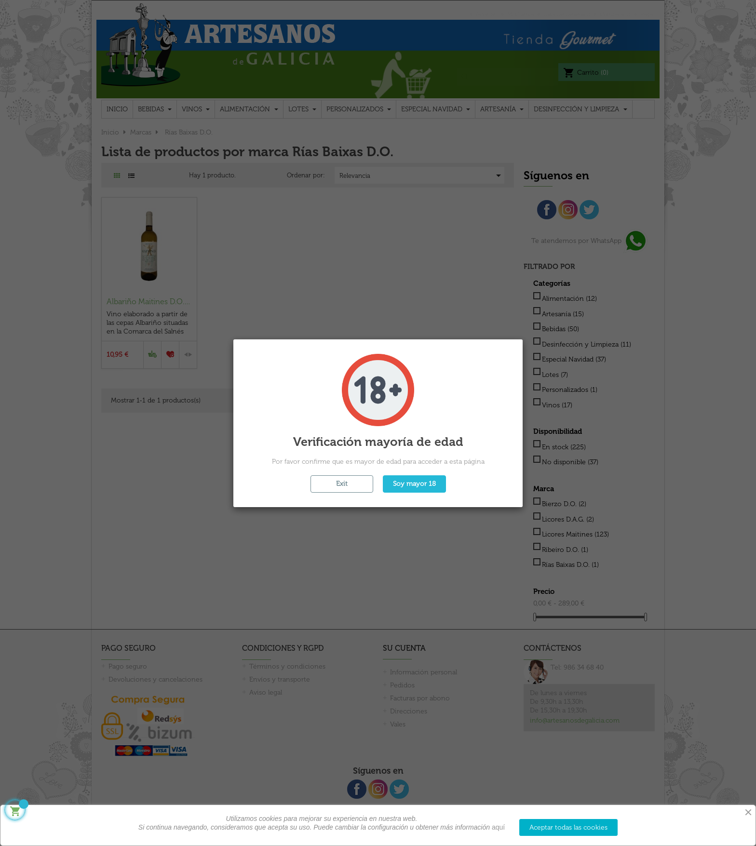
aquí (498, 827)
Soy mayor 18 (414, 484)
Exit (342, 484)
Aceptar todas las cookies (568, 827)
